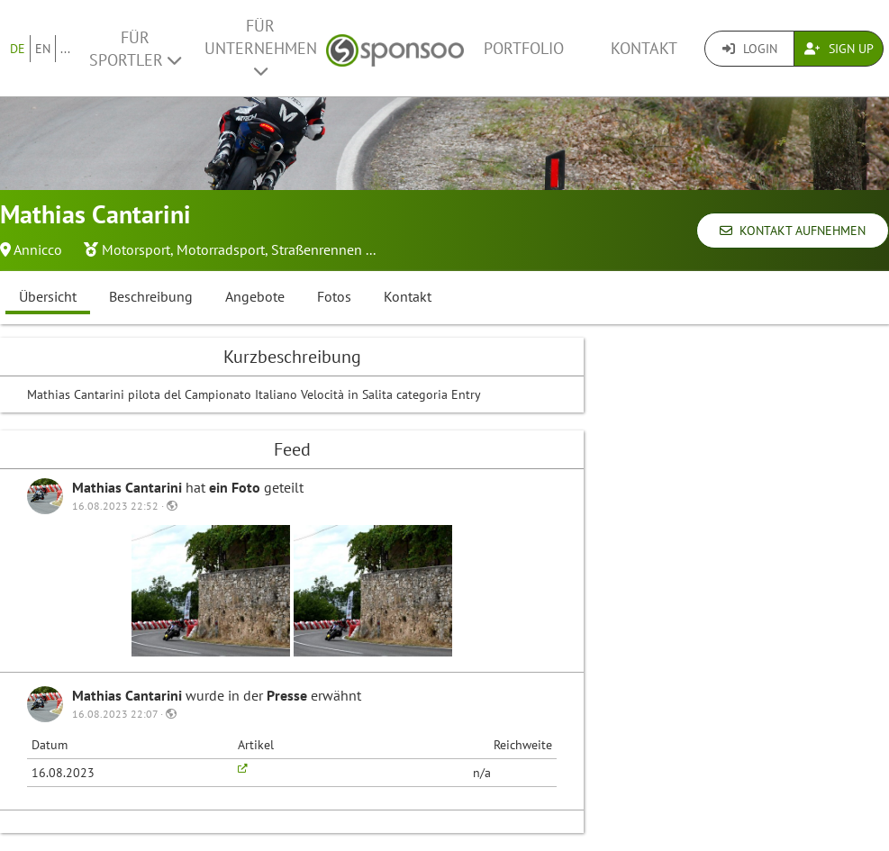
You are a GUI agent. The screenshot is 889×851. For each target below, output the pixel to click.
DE (17, 49)
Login (749, 49)
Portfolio (524, 48)
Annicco (38, 249)
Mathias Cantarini (129, 487)
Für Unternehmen (260, 47)
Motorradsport (221, 249)
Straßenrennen (316, 249)
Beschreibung (151, 296)
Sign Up (839, 49)
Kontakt (644, 48)
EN (42, 49)
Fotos (334, 296)
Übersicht (48, 296)
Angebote (255, 296)
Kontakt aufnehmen (793, 230)
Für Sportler (135, 48)
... (65, 49)
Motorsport (136, 249)
